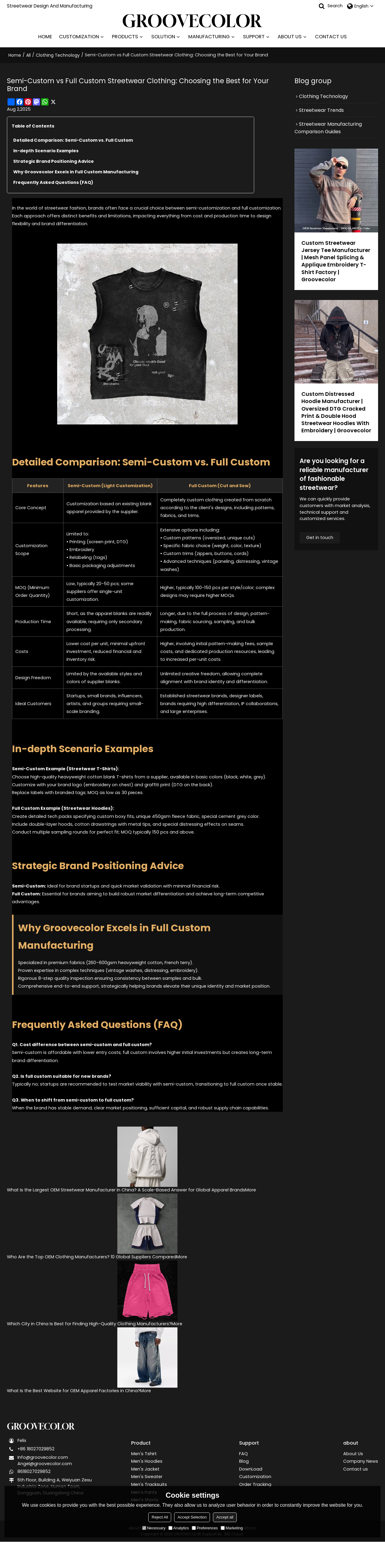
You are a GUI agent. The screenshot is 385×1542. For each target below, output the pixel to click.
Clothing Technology (58, 55)
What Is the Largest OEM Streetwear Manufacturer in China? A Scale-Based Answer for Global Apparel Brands (126, 1190)
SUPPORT (254, 36)
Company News (360, 1461)
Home (14, 55)
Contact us (355, 1469)
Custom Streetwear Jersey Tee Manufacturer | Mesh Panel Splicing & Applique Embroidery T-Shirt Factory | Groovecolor (336, 261)
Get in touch (320, 546)
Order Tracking (255, 1484)
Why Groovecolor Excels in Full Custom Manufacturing (76, 171)
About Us (353, 1453)
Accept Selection (192, 1517)
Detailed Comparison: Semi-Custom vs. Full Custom (73, 140)
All (28, 55)
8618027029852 (34, 1472)
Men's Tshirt (144, 1453)
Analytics (178, 1528)
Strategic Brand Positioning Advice (53, 161)
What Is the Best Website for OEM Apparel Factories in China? (73, 1390)
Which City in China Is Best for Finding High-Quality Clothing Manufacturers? (89, 1323)
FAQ (243, 1453)
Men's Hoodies (146, 1461)
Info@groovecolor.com (42, 1457)
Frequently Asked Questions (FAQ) (53, 182)
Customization (255, 1477)
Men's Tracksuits (149, 1484)
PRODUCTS (125, 36)
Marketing (232, 1528)
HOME (45, 36)
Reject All (160, 1517)
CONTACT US (331, 36)
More (250, 1190)
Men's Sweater (146, 1477)
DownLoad (250, 1469)
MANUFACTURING (209, 36)
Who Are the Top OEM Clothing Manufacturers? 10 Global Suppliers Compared (91, 1256)
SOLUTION (163, 36)
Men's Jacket (145, 1469)
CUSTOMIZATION (79, 36)
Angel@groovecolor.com (44, 1464)
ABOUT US (290, 36)
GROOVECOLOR (41, 1426)
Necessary (153, 1528)
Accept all (224, 1517)
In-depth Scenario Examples (46, 150)
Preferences (205, 1528)
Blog (244, 1461)
